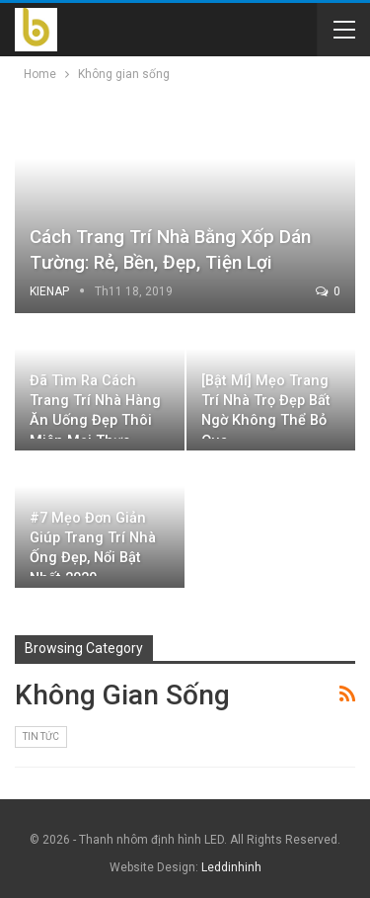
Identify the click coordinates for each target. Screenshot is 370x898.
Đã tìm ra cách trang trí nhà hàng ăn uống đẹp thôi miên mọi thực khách (95, 420)
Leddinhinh (231, 867)
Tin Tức (41, 736)
